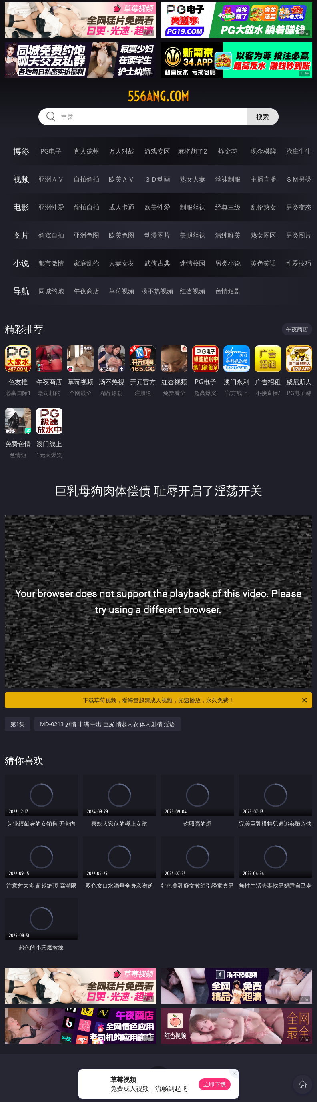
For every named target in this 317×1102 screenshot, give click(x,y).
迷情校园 (192, 263)
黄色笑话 (263, 263)
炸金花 (227, 151)
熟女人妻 (192, 179)
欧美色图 (121, 235)
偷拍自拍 (86, 207)
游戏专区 (157, 151)
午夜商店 (86, 291)
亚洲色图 (86, 235)
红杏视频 (192, 291)
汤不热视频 (157, 291)
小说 (21, 263)
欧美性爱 (157, 207)
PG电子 (51, 151)
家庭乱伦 (86, 263)
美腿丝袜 (192, 235)
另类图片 (298, 235)
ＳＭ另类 (298, 179)
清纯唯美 (228, 235)
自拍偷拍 (86, 179)
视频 (21, 179)
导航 (21, 290)
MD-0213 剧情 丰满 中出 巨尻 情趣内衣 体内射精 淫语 (107, 724)
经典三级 (228, 207)
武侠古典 (157, 263)
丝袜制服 (228, 179)
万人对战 (121, 151)
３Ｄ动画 (157, 179)
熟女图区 (263, 235)
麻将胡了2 (192, 151)
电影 (21, 207)
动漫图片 (157, 235)
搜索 (262, 116)
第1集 (17, 724)
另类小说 (228, 263)
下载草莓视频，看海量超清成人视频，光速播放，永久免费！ (195, 700)
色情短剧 (228, 291)
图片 (21, 235)
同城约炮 (51, 291)
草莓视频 (121, 291)
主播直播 (263, 179)
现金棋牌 (263, 151)
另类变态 (298, 207)
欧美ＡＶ (121, 179)
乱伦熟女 (263, 207)
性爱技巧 (298, 263)
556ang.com (158, 96)
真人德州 (86, 151)
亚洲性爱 (51, 207)
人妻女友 (121, 263)
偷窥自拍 (51, 235)
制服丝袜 (192, 207)
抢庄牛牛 (298, 151)
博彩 (21, 151)
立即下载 (214, 1084)
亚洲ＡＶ (51, 179)
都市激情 (51, 263)
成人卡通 (121, 207)
